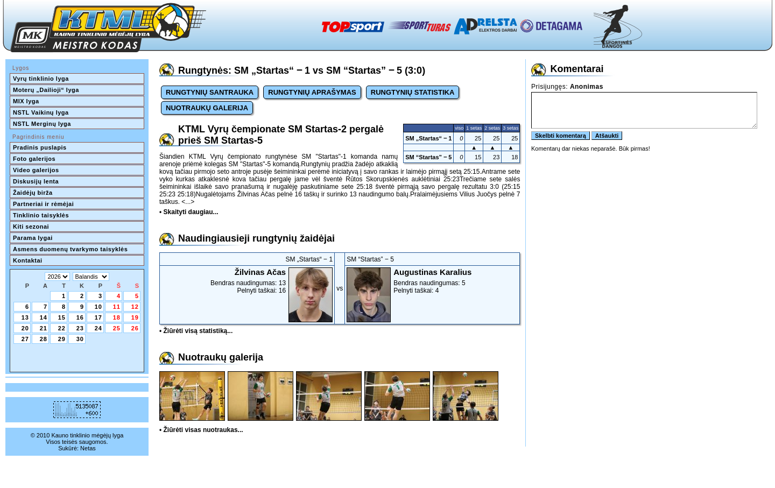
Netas (88, 448)
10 (98, 306)
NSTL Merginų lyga (42, 124)
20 (25, 328)
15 (62, 317)
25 (117, 328)
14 (43, 317)
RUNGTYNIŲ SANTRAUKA (209, 92)
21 (43, 328)
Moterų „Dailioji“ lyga (46, 90)
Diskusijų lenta (36, 181)
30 (80, 339)
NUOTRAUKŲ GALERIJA (207, 108)
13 (25, 317)
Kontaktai (28, 260)
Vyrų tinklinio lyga (41, 78)
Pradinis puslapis (40, 147)
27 (25, 339)
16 (80, 317)
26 (135, 328)
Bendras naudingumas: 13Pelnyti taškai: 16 (247, 280)
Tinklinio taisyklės (41, 215)
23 (80, 328)
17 (98, 317)
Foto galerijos (34, 158)
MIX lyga (26, 101)
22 (62, 328)
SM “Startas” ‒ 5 (428, 157)
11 (117, 306)
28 (43, 339)
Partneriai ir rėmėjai (43, 204)
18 (117, 317)
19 (135, 317)
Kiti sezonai (31, 226)
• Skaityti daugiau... (189, 212)
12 (135, 306)
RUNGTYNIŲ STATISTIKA (413, 92)
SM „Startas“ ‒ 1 (428, 138)
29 (62, 339)
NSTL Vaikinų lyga (41, 112)
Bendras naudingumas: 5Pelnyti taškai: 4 (432, 280)
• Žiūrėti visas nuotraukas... (201, 430)
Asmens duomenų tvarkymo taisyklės (70, 249)
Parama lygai (33, 238)
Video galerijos (36, 170)
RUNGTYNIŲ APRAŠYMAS (312, 92)
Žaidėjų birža (33, 192)
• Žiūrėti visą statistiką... (195, 331)
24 (98, 328)
